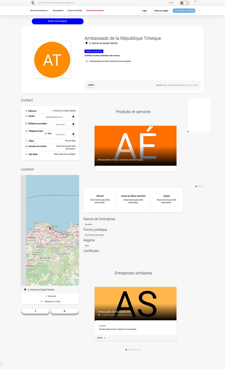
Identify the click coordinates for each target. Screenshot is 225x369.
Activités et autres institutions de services (102, 56)
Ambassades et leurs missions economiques (111, 61)
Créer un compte (161, 10)
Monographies (59, 10)
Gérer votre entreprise (57, 21)
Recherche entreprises (39, 10)
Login (144, 10)
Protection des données (98, 10)
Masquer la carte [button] (50, 301)
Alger (91, 85)
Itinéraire (50, 296)
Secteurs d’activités (77, 10)
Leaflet (76, 284)
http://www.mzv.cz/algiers (65, 154)
